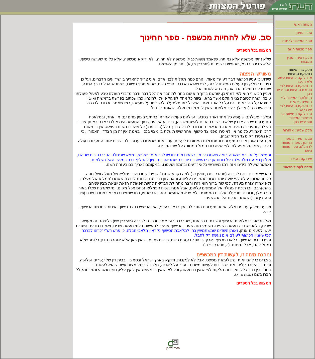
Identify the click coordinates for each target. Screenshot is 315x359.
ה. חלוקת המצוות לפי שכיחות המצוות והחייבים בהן (296, 118)
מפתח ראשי (303, 24)
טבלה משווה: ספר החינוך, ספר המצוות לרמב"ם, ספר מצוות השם (297, 144)
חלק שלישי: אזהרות (297, 130)
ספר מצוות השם (300, 49)
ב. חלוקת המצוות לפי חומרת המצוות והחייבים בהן (294, 90)
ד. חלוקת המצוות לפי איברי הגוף (296, 108)
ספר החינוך (303, 33)
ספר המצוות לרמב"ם (296, 41)
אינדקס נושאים (300, 159)
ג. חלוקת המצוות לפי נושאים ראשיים (296, 100)
